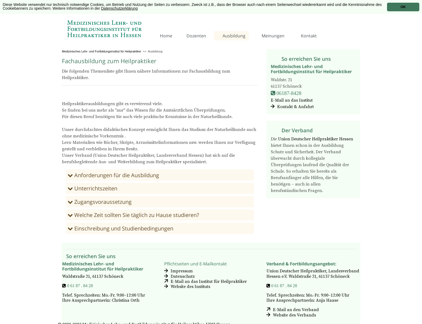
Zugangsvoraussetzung (102, 201)
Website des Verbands (294, 315)
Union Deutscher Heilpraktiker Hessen (315, 138)
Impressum (182, 271)
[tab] (160, 175)
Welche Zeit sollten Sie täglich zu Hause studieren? (136, 215)
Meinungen (273, 36)
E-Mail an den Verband (296, 309)
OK (403, 7)
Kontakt (309, 36)
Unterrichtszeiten (95, 188)
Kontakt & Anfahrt (295, 106)
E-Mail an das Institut (292, 100)
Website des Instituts (190, 286)
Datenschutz (183, 276)
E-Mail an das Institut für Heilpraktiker (209, 281)
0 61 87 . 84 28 (80, 285)
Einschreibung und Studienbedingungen (123, 228)
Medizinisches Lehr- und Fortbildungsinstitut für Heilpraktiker (101, 51)
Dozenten (196, 36)
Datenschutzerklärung (119, 8)
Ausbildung (234, 36)
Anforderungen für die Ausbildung (116, 175)
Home (166, 36)
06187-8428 (288, 92)
